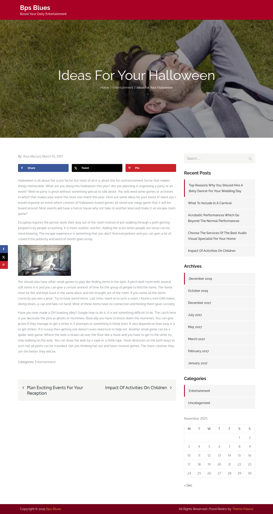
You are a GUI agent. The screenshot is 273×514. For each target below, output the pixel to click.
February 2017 (198, 351)
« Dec (188, 485)
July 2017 (195, 315)
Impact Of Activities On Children (211, 251)
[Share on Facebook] (43, 168)
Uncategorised (199, 403)
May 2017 (195, 327)
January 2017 (198, 363)
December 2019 (200, 279)
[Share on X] (97, 168)
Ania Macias (31, 156)
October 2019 (198, 291)
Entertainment (45, 362)
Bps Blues (35, 7)
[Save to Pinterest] (151, 168)
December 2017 (199, 303)
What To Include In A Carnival (210, 203)
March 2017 (196, 339)
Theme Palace (242, 509)
